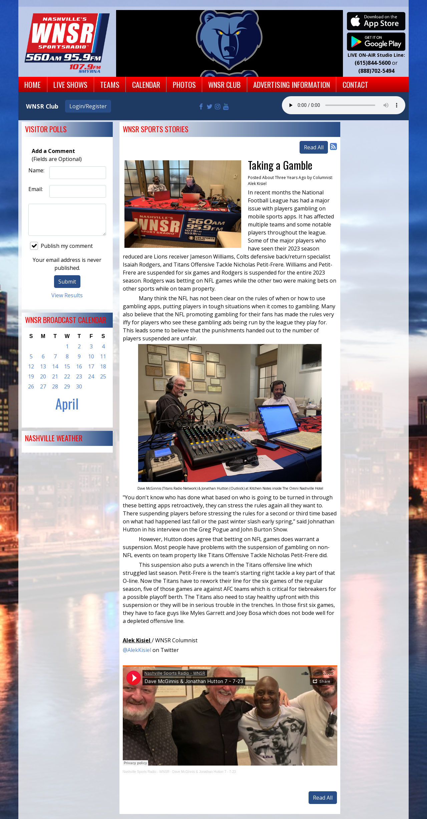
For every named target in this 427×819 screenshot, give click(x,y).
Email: (35, 189)
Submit (67, 281)
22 (67, 376)
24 (91, 376)
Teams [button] (109, 84)
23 (79, 376)
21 (55, 376)
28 (55, 386)
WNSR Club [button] (224, 84)
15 (67, 366)
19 (31, 376)
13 (43, 366)
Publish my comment (61, 246)
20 (43, 376)
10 (91, 356)
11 (103, 356)
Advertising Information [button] (291, 84)
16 (79, 366)
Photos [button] (184, 84)
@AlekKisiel (137, 650)
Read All (314, 147)
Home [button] (32, 84)
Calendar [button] (146, 84)
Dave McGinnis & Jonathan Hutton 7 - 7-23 (204, 772)
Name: (36, 170)
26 (31, 386)
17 (91, 366)
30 (79, 386)
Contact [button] (355, 84)
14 (55, 366)
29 (67, 386)
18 (103, 366)
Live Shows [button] (70, 84)
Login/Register (88, 106)
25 (103, 376)
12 (31, 366)
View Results (67, 295)
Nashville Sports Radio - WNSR (146, 772)
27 (43, 386)
